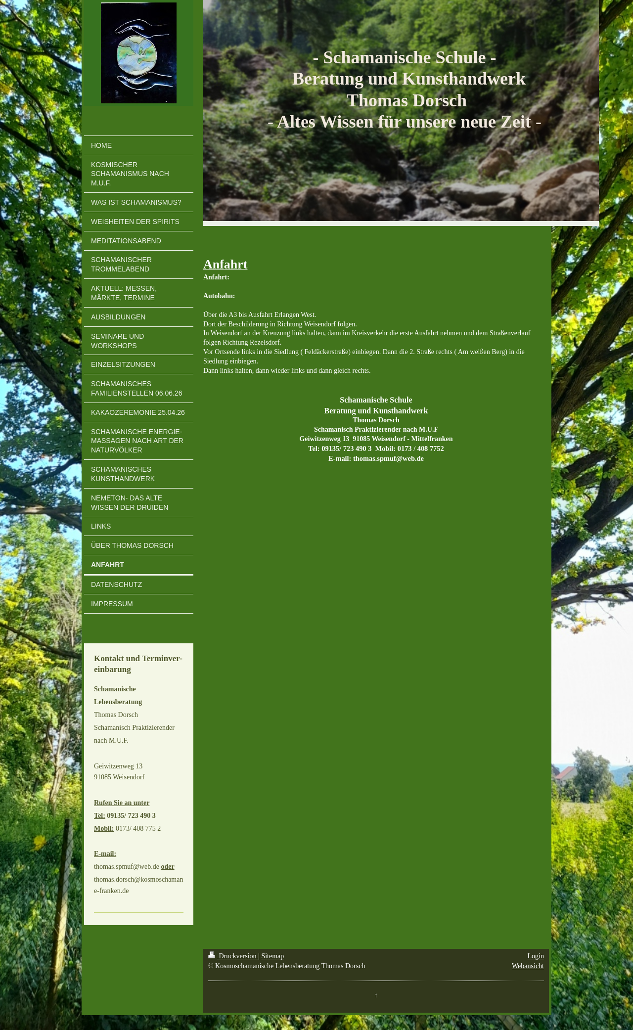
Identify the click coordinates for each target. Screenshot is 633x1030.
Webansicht (528, 966)
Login (536, 956)
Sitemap (272, 956)
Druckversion (233, 956)
